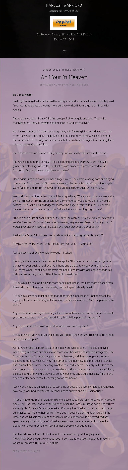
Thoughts (34, 451)
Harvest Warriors (64, 5)
